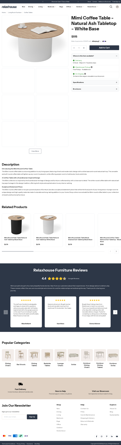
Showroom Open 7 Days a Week (60, 1)
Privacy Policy (21, 444)
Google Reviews (73, 281)
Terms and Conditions (8, 444)
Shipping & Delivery (87, 418)
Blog (111, 412)
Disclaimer (30, 444)
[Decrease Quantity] (73, 47)
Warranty (84, 424)
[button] (91, 67)
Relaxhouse (104, 443)
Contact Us (84, 408)
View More (35, 151)
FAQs (82, 412)
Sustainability (114, 415)
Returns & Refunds (87, 421)
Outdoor (60, 427)
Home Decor (61, 431)
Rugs (58, 421)
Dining (59, 412)
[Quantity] (78, 47)
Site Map (37, 444)
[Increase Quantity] (83, 47)
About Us (113, 408)
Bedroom (60, 418)
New (58, 408)
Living (59, 415)
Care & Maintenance (88, 415)
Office (59, 424)
